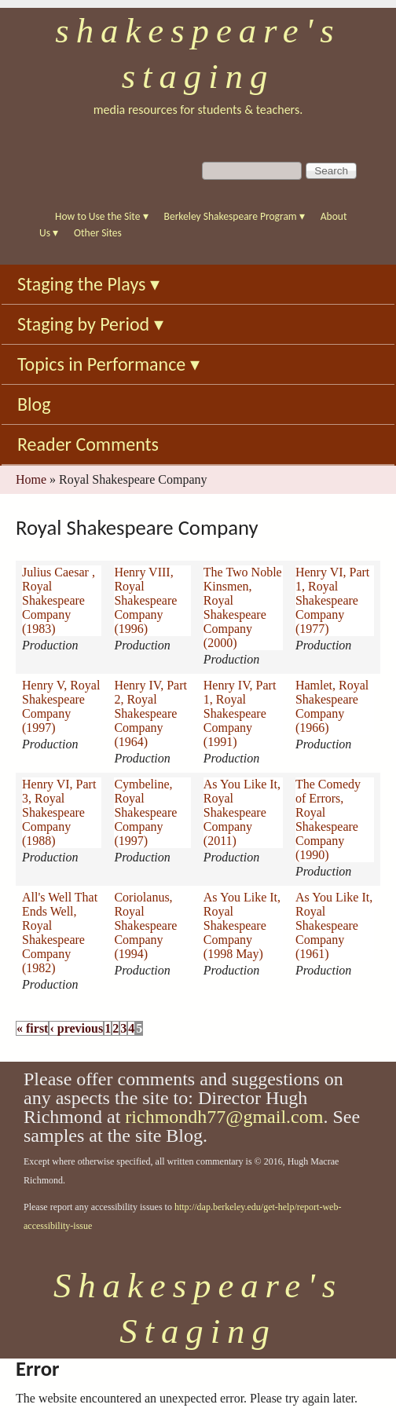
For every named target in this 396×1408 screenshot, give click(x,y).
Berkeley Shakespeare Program (234, 216)
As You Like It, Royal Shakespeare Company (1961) (333, 925)
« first (32, 1028)
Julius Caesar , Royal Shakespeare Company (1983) (58, 600)
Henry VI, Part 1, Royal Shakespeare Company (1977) (332, 600)
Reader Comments (88, 444)
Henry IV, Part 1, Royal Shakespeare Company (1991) (240, 713)
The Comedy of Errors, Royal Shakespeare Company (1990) (328, 819)
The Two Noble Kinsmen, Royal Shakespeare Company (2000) (243, 607)
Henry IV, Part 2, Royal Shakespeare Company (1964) (150, 713)
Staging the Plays (88, 283)
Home (31, 479)
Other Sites (98, 233)
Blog (34, 404)
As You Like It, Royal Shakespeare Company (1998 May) (242, 925)
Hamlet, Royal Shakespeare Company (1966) (331, 706)
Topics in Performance (108, 364)
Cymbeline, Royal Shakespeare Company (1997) (145, 812)
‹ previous (76, 1028)
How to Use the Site (101, 216)
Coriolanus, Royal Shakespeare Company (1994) (145, 925)
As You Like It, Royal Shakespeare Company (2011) (242, 812)
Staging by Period (90, 324)
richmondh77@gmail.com (224, 1116)
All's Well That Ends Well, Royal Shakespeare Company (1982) (59, 933)
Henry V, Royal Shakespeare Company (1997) (61, 706)
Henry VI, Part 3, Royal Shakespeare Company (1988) (59, 812)
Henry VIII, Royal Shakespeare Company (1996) (145, 600)
